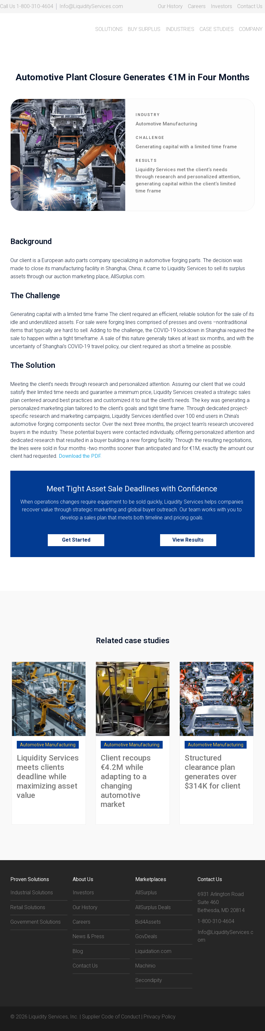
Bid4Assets (148, 921)
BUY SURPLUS (144, 29)
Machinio (145, 965)
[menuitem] (170, 6)
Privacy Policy (160, 1016)
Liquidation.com (153, 951)
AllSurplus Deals (153, 907)
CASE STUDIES (216, 29)
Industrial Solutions (31, 892)
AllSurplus (146, 892)
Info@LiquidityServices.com (91, 6)
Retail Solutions (27, 907)
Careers (197, 6)
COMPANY (250, 29)
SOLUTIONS (109, 29)
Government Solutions (35, 921)
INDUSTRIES (180, 29)
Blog (78, 951)
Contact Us (249, 6)
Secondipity (148, 980)
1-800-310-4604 (34, 6)
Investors (221, 6)
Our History (170, 6)
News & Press (88, 936)
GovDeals (146, 936)
